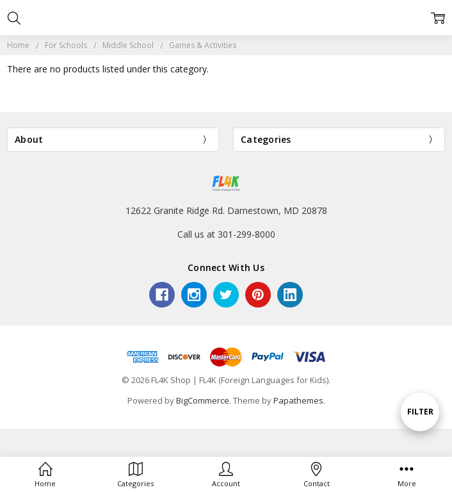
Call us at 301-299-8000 (226, 234)
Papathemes (298, 400)
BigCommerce (202, 400)
